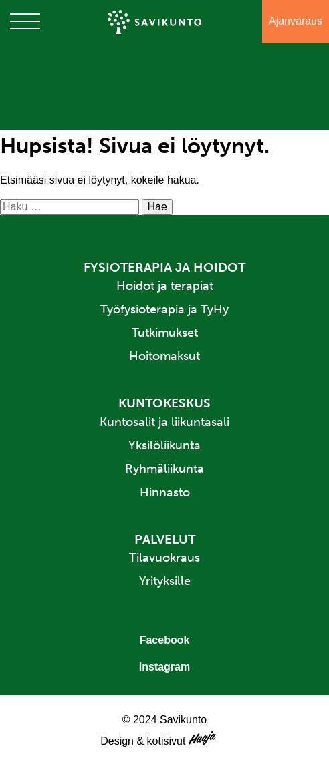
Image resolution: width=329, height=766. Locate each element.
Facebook (165, 640)
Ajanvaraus (295, 21)
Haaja (209, 738)
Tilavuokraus (164, 557)
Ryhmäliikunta (164, 468)
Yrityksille (165, 581)
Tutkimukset (165, 332)
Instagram (164, 667)
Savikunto (154, 33)
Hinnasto (165, 492)
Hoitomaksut (164, 356)
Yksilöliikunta (164, 445)
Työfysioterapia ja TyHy (164, 309)
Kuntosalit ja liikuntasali (164, 422)
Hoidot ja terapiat (164, 285)
